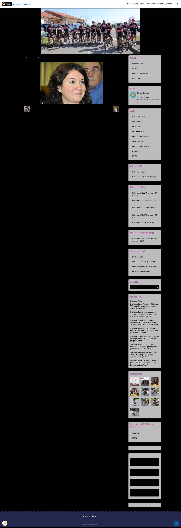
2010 (42, 58)
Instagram (136, 79)
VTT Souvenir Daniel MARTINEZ (143, 263)
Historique (136, 127)
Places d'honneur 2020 (140, 137)
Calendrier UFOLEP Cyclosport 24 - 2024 (144, 217)
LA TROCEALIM (137, 258)
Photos (135, 4)
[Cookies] (5, 523)
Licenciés (135, 152)
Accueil (22, 58)
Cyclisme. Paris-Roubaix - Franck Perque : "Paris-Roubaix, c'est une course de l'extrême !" (144, 331)
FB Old (134, 69)
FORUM (134, 439)
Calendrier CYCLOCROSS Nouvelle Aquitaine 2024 (144, 240)
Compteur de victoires (140, 74)
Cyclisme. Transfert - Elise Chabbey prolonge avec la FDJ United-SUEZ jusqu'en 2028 (144, 339)
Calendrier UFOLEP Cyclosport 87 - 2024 (144, 195)
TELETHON (136, 434)
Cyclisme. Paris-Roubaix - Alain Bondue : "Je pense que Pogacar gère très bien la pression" (143, 347)
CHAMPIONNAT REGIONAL (141, 272)
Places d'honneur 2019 (140, 147)
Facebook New (137, 64)
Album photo (32, 58)
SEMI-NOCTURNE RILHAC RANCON (144, 268)
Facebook (168, 4)
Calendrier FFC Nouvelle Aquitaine (144, 177)
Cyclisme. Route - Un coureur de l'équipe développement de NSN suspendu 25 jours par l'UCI (143, 315)
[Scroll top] (176, 523)
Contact (160, 4)
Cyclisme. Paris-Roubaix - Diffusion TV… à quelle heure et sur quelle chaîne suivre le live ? (144, 307)
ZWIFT (134, 157)
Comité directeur (138, 117)
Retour (71, 109)
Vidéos (142, 4)
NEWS (129, 4)
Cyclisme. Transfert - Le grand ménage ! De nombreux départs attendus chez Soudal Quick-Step (144, 323)
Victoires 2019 (137, 142)
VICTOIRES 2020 (138, 132)
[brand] (16, 4)
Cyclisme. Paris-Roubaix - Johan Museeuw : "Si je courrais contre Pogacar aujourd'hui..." (143, 364)
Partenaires (150, 4)
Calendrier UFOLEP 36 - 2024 (143, 223)
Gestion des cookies (90, 525)
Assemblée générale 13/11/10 (57, 58)
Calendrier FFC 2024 (140, 173)
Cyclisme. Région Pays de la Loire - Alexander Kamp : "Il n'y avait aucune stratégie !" (144, 355)
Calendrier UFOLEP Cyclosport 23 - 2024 (144, 202)
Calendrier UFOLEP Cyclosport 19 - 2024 (144, 209)
